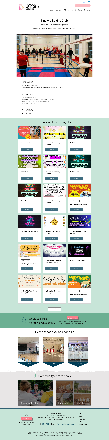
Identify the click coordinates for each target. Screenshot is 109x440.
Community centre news (54, 376)
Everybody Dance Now (29, 143)
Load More (54, 309)
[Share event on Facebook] (22, 113)
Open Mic (24, 172)
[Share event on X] (26, 113)
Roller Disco (74, 172)
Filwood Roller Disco (77, 260)
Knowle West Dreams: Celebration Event (53, 261)
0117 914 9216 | (46, 424)
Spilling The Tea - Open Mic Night (78, 232)
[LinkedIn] (89, 2)
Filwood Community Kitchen (52, 144)
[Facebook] (84, 2)
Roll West (73, 143)
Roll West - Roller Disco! (29, 231)
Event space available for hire (54, 332)
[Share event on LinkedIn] (30, 113)
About (80, 413)
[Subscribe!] (72, 317)
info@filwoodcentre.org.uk (65, 424)
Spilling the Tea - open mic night (53, 292)
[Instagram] (86, 2)
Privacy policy (83, 424)
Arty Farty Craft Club (28, 264)
